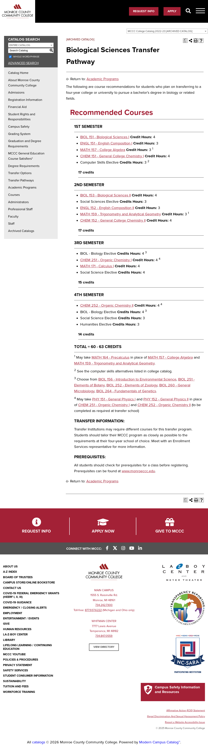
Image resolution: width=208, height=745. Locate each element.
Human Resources (17, 629)
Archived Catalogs (21, 231)
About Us (10, 566)
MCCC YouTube (14, 654)
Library (9, 640)
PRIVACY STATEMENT (17, 665)
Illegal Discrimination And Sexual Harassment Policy (176, 716)
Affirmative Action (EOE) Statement (185, 710)
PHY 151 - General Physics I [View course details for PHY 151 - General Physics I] (113, 399)
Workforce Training (19, 692)
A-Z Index (10, 572)
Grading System (19, 134)
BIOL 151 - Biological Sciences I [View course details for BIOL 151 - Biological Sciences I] (104, 137)
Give (6, 623)
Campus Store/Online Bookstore (29, 582)
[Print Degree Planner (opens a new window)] (185, 40)
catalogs (38, 742)
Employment (12, 613)
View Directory (103, 647)
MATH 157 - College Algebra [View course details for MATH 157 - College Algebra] (102, 150)
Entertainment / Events (21, 618)
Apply (172, 11)
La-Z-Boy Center (15, 634)
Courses (14, 195)
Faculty (13, 217)
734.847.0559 (104, 636)
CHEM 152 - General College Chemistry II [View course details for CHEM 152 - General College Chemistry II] (113, 220)
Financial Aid (17, 107)
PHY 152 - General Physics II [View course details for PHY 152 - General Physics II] (165, 399)
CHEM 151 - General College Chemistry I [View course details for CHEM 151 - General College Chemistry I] (112, 156)
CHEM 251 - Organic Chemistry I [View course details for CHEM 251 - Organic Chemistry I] (106, 260)
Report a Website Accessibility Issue (185, 722)
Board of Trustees (18, 577)
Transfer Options (19, 173)
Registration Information (25, 100)
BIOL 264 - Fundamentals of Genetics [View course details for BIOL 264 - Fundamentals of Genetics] (126, 391)
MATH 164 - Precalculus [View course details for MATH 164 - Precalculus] (110, 357)
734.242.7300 (104, 605)
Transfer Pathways (21, 180)
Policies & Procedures (20, 659)
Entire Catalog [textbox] (19, 45)
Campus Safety (18, 127)
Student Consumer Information (28, 675)
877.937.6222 (93, 610)
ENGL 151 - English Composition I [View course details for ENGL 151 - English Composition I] (106, 143)
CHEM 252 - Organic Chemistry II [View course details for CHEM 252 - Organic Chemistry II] (106, 305)
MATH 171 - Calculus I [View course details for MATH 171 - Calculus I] (97, 266)
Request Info (143, 11)
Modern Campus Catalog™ (159, 742)
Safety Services (15, 670)
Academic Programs (22, 187)
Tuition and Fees (16, 686)
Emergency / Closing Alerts (25, 607)
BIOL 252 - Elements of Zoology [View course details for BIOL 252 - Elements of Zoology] (131, 385)
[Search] (188, 11)
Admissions (16, 93)
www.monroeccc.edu (138, 471)
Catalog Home (18, 73)
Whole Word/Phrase (26, 56)
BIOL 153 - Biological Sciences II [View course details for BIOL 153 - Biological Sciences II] (105, 195)
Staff (11, 224)
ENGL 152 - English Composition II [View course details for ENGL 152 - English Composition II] (107, 208)
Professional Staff (20, 209)
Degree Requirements (23, 166)
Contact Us (12, 588)
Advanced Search (23, 63)
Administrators (18, 202)
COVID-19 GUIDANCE (17, 602)
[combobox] (167, 31)
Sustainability (14, 681)
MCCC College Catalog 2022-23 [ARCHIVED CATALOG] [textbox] (160, 31)
